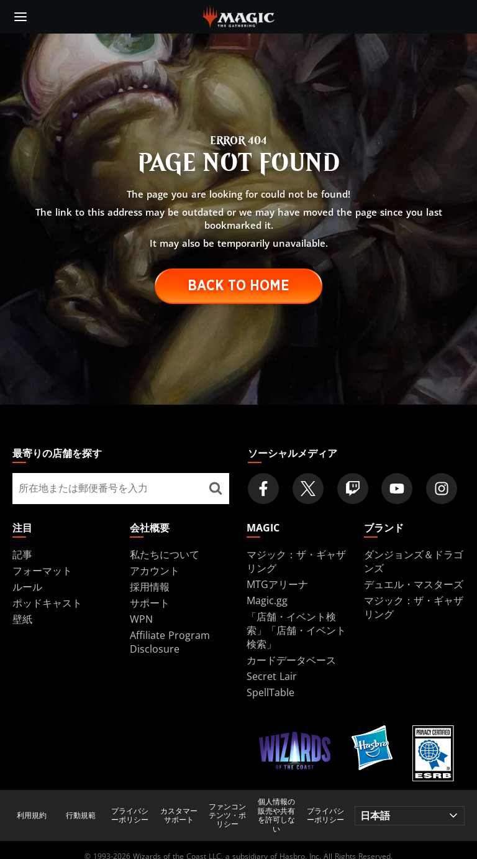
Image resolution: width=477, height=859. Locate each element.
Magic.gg (267, 600)
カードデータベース (291, 660)
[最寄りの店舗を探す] (215, 488)
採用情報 (150, 587)
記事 (22, 554)
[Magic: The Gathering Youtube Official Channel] (396, 488)
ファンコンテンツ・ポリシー (227, 815)
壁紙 (22, 619)
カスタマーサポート (179, 816)
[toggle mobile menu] (20, 17)
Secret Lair (272, 676)
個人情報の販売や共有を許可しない (276, 815)
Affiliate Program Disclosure (170, 642)
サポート (150, 603)
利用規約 (32, 815)
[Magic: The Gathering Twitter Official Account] (308, 488)
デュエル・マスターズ (413, 584)
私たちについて (164, 554)
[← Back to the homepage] (239, 15)
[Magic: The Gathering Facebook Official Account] (263, 488)
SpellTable (270, 692)
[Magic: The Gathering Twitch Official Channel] (352, 488)
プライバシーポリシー (129, 816)
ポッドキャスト (47, 603)
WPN (141, 619)
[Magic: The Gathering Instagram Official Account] (441, 488)
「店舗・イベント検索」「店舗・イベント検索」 (296, 630)
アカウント (154, 570)
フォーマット (42, 570)
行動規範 (81, 815)
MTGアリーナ (277, 584)
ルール (27, 587)
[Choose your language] (410, 815)
